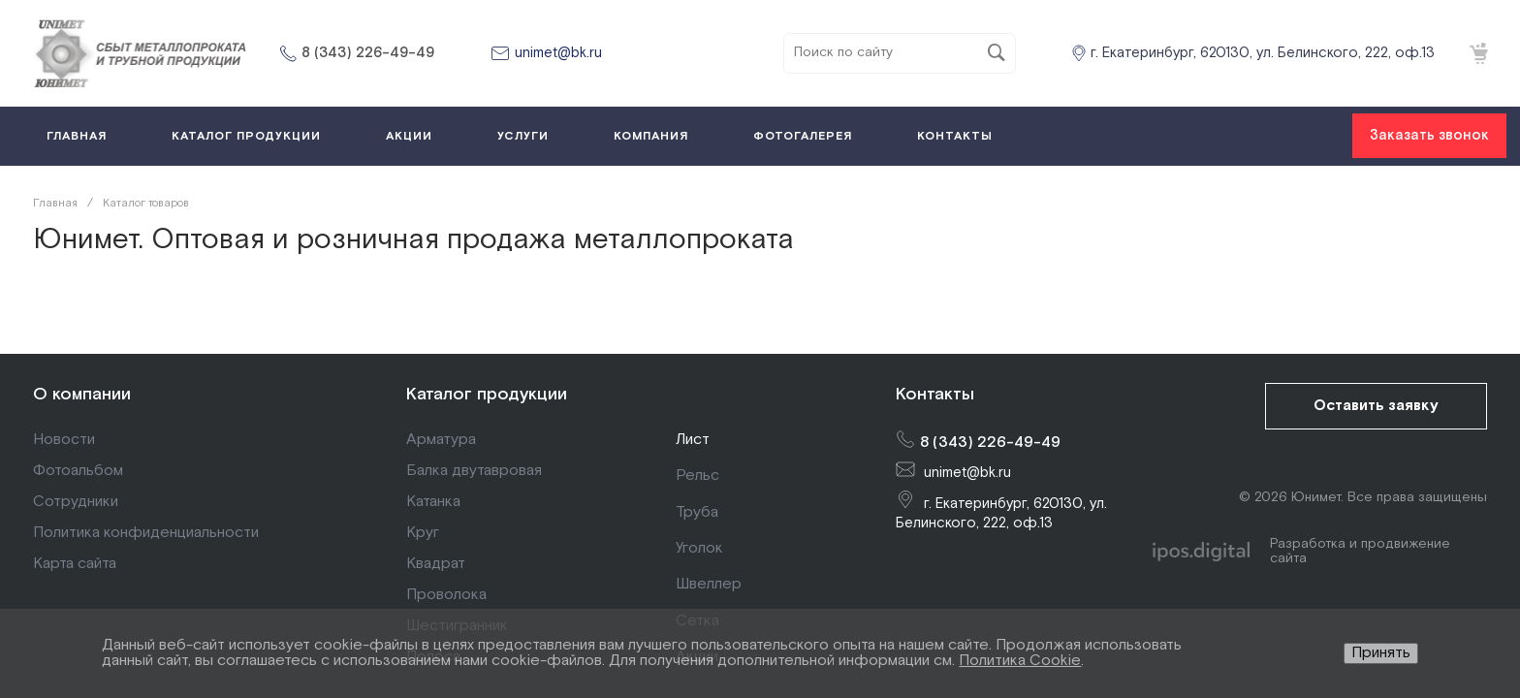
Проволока (446, 595)
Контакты (935, 394)
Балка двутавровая (474, 470)
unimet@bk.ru (558, 53)
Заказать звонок (1429, 135)
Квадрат (435, 564)
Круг (422, 533)
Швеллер (709, 584)
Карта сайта (74, 564)
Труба (697, 512)
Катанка (433, 502)
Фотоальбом (78, 470)
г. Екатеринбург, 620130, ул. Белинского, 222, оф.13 (1263, 53)
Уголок (699, 548)
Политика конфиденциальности (146, 533)
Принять (1380, 653)
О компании (82, 394)
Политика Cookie (1020, 660)
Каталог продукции (486, 394)
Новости (64, 439)
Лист (693, 439)
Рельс (697, 475)
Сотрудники (75, 502)
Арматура (441, 439)
